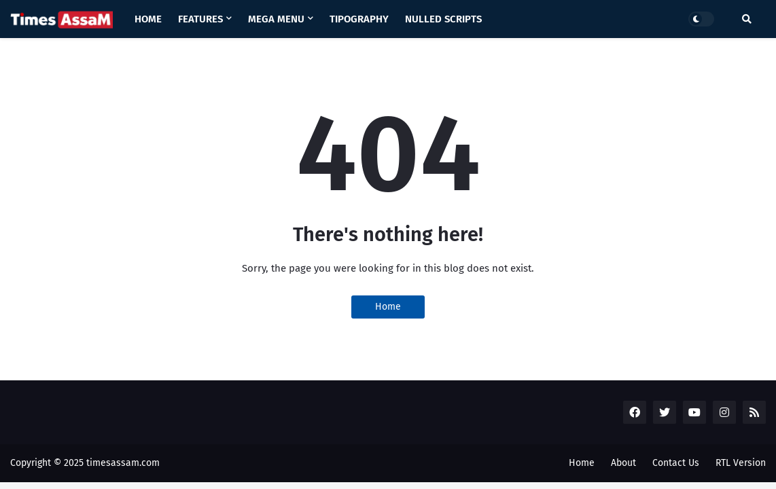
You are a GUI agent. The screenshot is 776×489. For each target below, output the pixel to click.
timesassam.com (123, 463)
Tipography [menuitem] (359, 19)
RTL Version (741, 463)
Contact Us (675, 463)
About (623, 463)
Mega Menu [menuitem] (276, 19)
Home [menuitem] (148, 19)
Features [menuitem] (200, 19)
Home (388, 306)
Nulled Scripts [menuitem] (443, 19)
